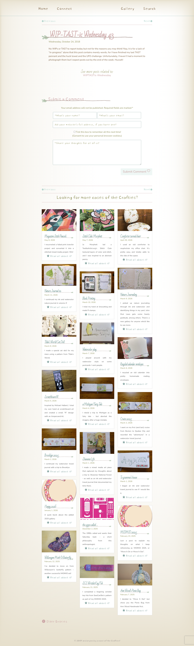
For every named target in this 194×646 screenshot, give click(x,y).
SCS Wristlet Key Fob (92, 583)
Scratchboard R (51, 397)
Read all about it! (59, 256)
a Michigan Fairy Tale (92, 404)
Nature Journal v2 (52, 291)
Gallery (127, 9)
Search (149, 9)
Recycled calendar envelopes (131, 364)
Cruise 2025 (126, 419)
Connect (64, 9)
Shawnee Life (88, 459)
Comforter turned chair (130, 236)
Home (43, 9)
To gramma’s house (128, 477)
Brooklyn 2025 (51, 455)
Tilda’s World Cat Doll (54, 342)
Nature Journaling (128, 294)
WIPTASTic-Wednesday (97, 75)
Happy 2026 (50, 506)
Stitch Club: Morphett (92, 236)
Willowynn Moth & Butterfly (57, 557)
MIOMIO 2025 (128, 532)
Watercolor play (89, 349)
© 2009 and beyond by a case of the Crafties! (97, 640)
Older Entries (56, 621)
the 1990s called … (90, 525)
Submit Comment (134, 172)
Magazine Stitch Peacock (55, 236)
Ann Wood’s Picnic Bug (130, 591)
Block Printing (88, 298)
